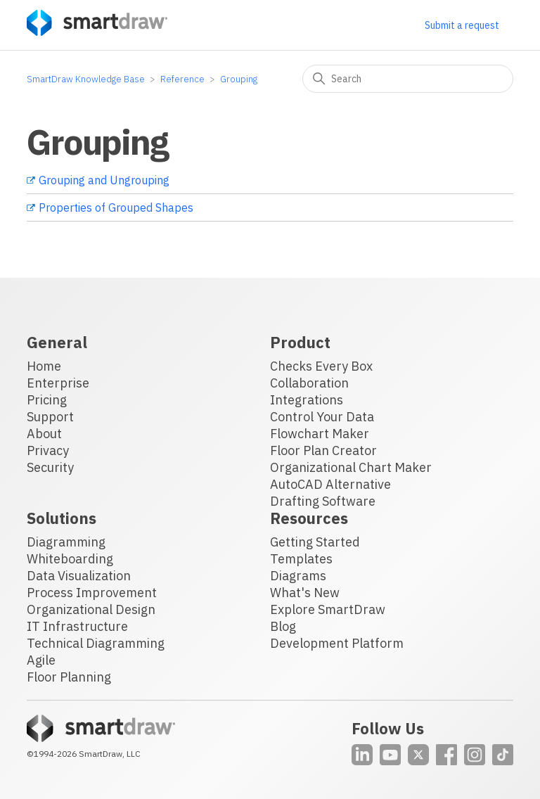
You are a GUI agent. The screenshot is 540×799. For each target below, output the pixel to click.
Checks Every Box (321, 366)
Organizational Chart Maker (351, 467)
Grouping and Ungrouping (104, 180)
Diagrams (298, 576)
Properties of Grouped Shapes (116, 207)
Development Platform (337, 643)
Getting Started (315, 542)
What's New (305, 592)
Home (44, 366)
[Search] (407, 79)
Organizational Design (91, 609)
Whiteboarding (70, 559)
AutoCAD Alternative (330, 484)
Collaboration (309, 383)
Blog (283, 626)
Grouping (238, 79)
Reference (182, 79)
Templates (301, 559)
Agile (41, 660)
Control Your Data (322, 417)
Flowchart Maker (319, 434)
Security (50, 467)
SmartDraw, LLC (110, 753)
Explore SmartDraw (327, 609)
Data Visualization (79, 576)
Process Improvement (92, 592)
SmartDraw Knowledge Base (86, 79)
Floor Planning (69, 677)
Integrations (306, 400)
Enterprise (58, 383)
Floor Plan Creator (323, 450)
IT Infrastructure (77, 626)
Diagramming (66, 542)
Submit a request (462, 25)
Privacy (48, 450)
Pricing (47, 400)
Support (50, 417)
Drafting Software (322, 501)
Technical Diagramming (96, 643)
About (44, 434)
